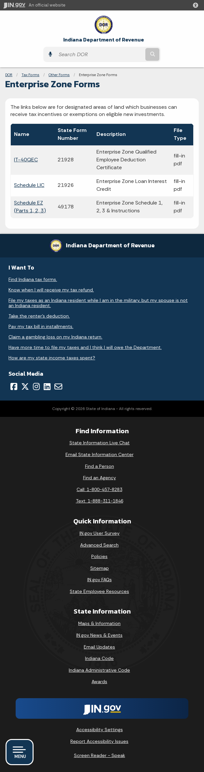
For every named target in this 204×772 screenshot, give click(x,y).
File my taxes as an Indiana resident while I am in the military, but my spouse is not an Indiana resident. (98, 302)
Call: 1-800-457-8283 (99, 489)
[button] (197, 5)
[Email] (58, 386)
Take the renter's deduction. (39, 316)
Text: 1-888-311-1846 (99, 501)
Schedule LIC (29, 185)
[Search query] (99, 54)
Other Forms (59, 75)
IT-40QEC (26, 159)
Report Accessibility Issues (99, 741)
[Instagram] (36, 386)
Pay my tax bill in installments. (40, 326)
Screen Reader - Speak (99, 755)
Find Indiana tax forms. (32, 279)
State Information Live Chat (99, 443)
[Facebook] (13, 386)
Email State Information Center (100, 454)
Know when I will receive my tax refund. (51, 290)
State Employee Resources (99, 591)
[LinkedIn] (47, 386)
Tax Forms (30, 75)
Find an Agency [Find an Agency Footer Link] (99, 478)
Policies (99, 556)
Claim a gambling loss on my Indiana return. (55, 337)
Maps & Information (99, 623)
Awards (99, 681)
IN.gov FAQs (99, 580)
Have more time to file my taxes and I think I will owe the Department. (85, 347)
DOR (8, 75)
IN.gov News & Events (99, 635)
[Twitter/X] (25, 386)
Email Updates (99, 647)
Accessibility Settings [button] (99, 729)
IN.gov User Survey (100, 533)
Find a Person (99, 466)
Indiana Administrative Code (99, 670)
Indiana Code (99, 658)
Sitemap (99, 568)
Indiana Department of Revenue (103, 40)
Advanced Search (99, 545)
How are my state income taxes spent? (51, 358)
